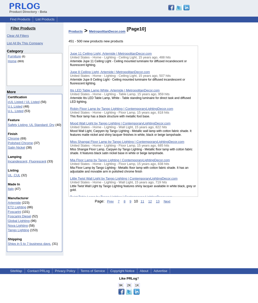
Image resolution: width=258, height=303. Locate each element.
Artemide (14, 203)
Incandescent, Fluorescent (27, 161)
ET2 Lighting (17, 207)
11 (142, 201)
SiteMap (16, 271)
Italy (11, 189)
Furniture (14, 56)
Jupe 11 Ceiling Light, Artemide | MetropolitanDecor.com (111, 53)
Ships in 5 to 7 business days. (29, 244)
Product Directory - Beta (28, 10)
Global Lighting (19, 221)
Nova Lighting (18, 225)
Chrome (13, 138)
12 (150, 201)
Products (76, 31)
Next (167, 201)
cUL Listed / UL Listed (24, 102)
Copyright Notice (122, 271)
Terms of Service (93, 271)
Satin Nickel (16, 147)
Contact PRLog (38, 271)
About (144, 271)
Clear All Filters (18, 36)
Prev (110, 201)
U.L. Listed (15, 111)
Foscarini (14, 212)
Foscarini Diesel (19, 216)
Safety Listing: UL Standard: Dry (31, 125)
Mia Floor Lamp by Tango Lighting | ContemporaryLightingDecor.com (120, 160)
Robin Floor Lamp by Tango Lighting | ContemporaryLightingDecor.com (121, 109)
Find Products (20, 19)
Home (12, 61)
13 (157, 201)
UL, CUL (14, 175)
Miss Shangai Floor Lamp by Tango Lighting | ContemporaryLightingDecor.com (127, 142)
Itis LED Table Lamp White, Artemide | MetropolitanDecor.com (115, 90)
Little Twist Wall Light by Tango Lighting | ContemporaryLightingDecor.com (124, 178)
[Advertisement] (223, 130)
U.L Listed (15, 106)
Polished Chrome (20, 143)
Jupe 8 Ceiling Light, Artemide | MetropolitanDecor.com (110, 72)
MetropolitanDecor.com (107, 31)
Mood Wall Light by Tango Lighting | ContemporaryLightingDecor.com (120, 123)
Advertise (160, 271)
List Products (45, 19)
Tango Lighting (18, 230)
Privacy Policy (65, 271)
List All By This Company (25, 43)
